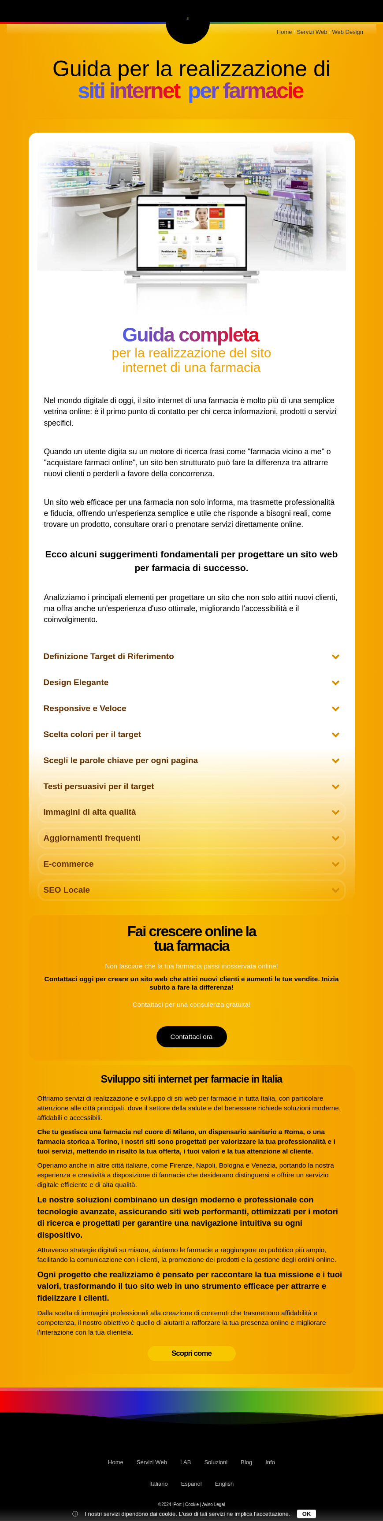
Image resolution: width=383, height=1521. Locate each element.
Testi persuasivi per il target (192, 786)
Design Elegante (192, 682)
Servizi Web (44, 11)
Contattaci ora (192, 1036)
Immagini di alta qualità (192, 811)
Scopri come (191, 1353)
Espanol (191, 1483)
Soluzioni (272, 11)
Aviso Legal (213, 1504)
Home (115, 1462)
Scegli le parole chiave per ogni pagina (192, 760)
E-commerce (192, 863)
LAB (93, 11)
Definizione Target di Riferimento (192, 656)
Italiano (158, 1483)
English (224, 1483)
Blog (316, 11)
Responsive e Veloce (192, 708)
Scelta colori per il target (192, 734)
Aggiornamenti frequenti (192, 837)
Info (352, 11)
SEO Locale (192, 889)
